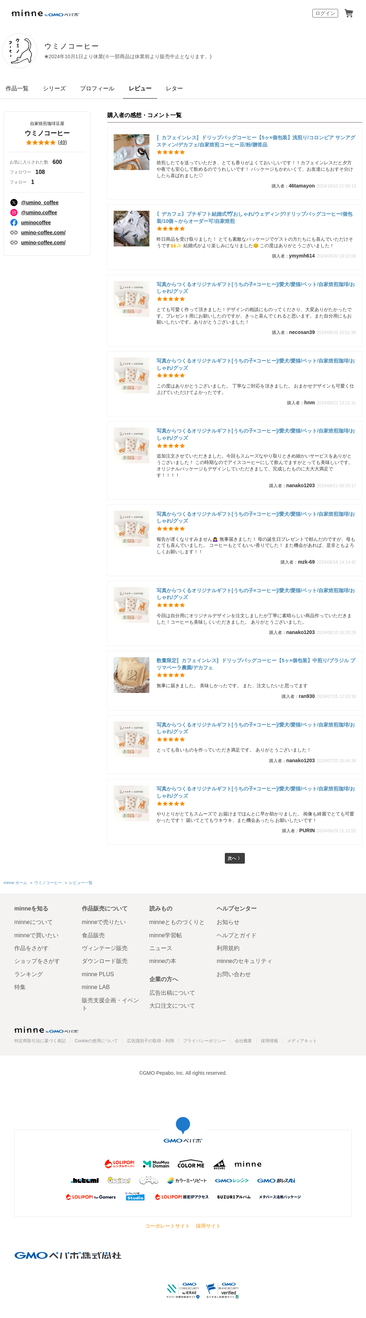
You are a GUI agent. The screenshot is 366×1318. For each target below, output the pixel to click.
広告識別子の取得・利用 (150, 1041)
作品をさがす (31, 948)
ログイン (325, 13)
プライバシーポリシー (204, 1041)
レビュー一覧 (81, 883)
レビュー (140, 88)
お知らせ (228, 922)
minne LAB (96, 987)
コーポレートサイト (167, 1226)
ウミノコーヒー (100, 46)
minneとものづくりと (177, 922)
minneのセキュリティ (244, 961)
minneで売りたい (104, 922)
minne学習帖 (165, 935)
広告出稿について (172, 993)
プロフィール (97, 88)
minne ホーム (15, 883)
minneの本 (163, 961)
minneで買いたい (36, 935)
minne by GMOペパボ (45, 13)
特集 (20, 987)
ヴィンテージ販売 (105, 948)
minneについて (33, 922)
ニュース (160, 948)
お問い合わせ (234, 974)
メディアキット (302, 1041)
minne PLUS (98, 974)
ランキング (28, 974)
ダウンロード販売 (105, 961)
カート (349, 13)
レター (174, 88)
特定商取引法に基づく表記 (40, 1041)
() (47, 142)
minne (46, 1030)
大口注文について (172, 1006)
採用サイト (208, 1226)
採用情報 (269, 1041)
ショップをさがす (37, 961)
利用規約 (228, 948)
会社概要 (243, 1041)
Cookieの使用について (96, 1041)
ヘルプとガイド (237, 935)
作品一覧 (17, 88)
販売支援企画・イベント (110, 1004)
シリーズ (54, 88)
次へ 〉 (234, 859)
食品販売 (93, 935)
